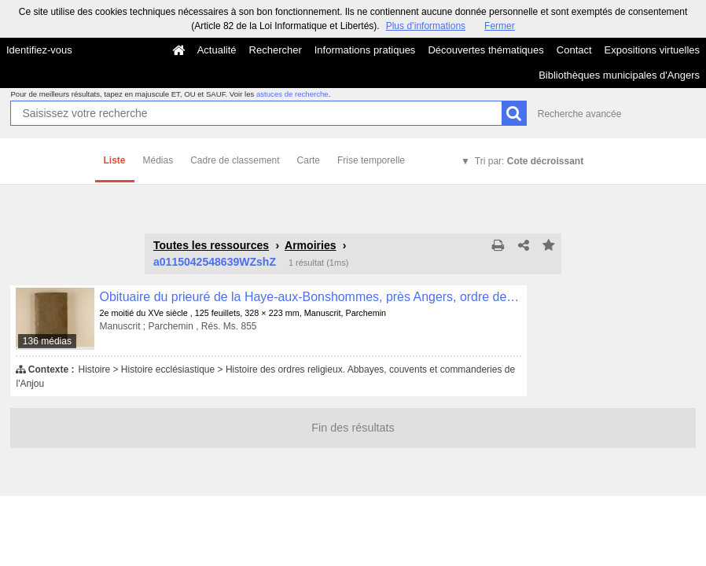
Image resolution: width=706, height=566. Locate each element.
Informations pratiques (365, 50)
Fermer (499, 25)
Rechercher (275, 50)
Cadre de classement (234, 160)
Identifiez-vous (39, 50)
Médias (158, 160)
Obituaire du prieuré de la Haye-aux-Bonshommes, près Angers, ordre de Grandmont (310, 296)
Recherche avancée (580, 113)
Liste (115, 160)
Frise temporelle (371, 160)
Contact (574, 50)
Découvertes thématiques (485, 50)
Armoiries (310, 245)
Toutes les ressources (211, 245)
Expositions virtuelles (652, 50)
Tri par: (529, 161)
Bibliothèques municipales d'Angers (619, 75)
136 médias (47, 341)
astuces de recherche (292, 94)
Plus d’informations (425, 25)
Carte (308, 160)
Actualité (217, 50)
